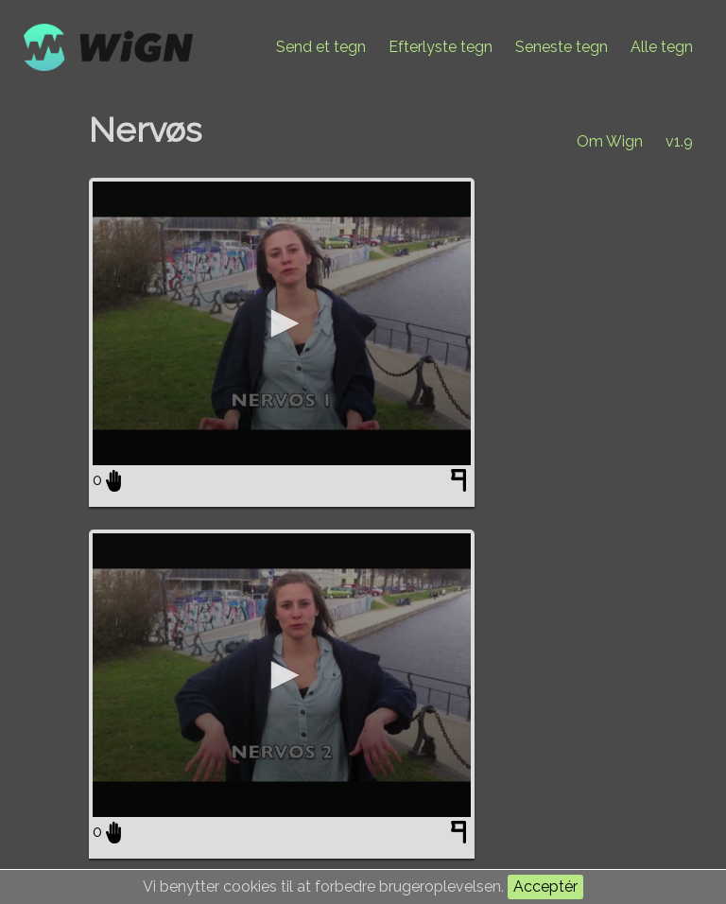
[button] (281, 323)
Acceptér (545, 886)
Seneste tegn (561, 47)
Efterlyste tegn (441, 47)
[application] (282, 323)
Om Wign (610, 141)
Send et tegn (321, 47)
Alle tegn (662, 47)
